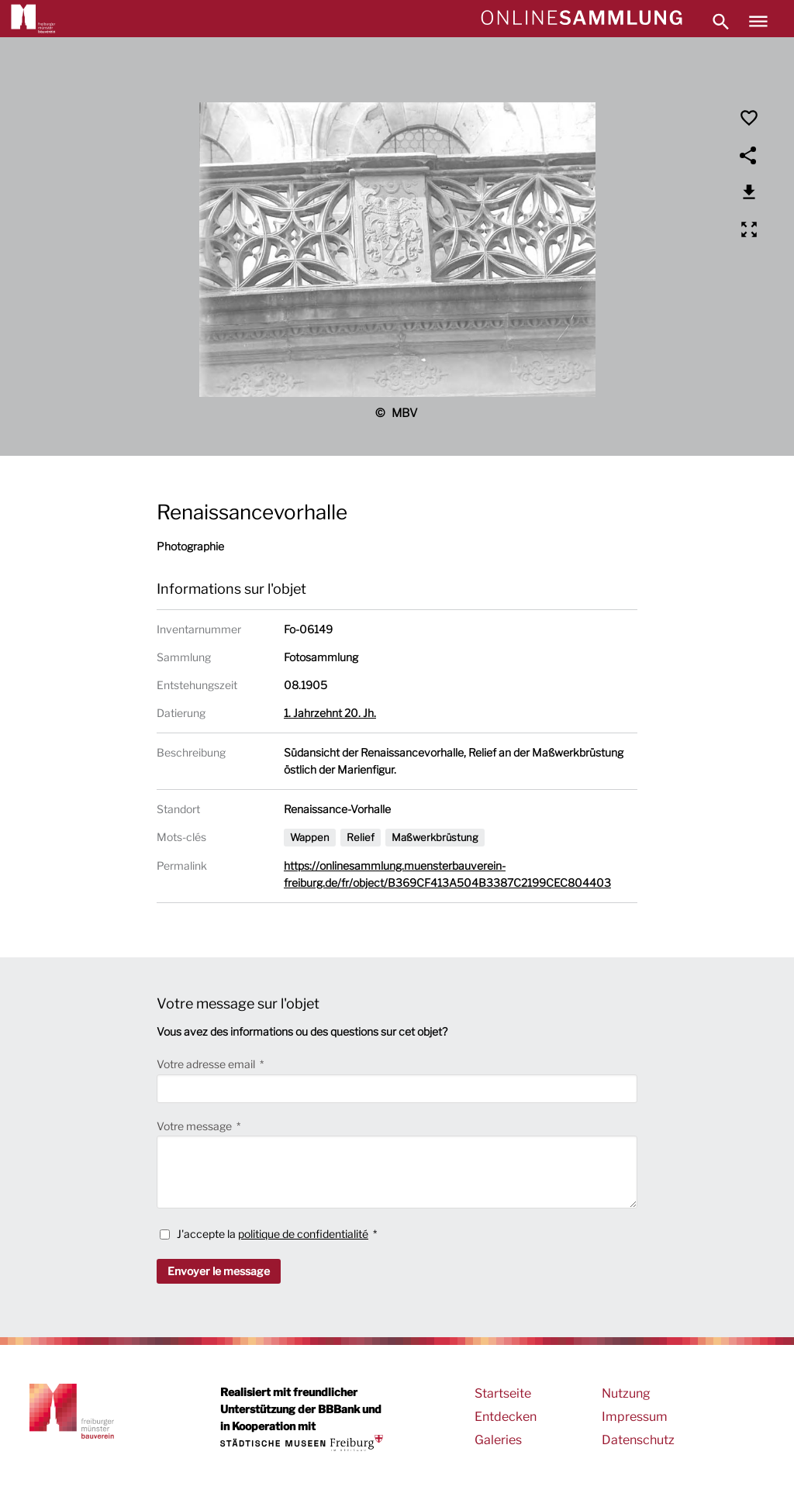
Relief (361, 837)
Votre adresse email (207, 1064)
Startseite (503, 1393)
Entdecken (506, 1416)
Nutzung (626, 1393)
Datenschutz (638, 1440)
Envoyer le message (218, 1270)
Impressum (635, 1416)
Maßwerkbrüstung (435, 837)
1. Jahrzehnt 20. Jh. (330, 712)
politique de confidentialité (303, 1233)
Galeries (498, 1440)
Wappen (310, 837)
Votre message (195, 1126)
